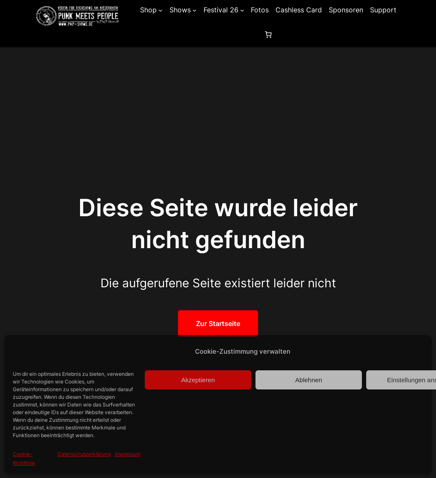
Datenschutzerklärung (84, 454)
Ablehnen (308, 380)
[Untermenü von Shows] (194, 10)
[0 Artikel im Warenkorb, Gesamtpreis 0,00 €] (268, 34)
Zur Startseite (218, 323)
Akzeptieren (198, 380)
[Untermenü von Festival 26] (242, 10)
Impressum (128, 454)
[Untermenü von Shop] (160, 10)
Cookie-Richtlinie (24, 458)
